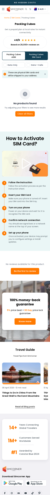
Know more (25, 321)
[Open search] (26, 9)
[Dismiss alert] (45, 74)
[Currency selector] (40, 9)
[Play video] (25, 163)
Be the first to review (25, 271)
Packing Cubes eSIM (14, 55)
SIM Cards (15, 18)
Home (7, 18)
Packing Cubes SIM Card (36, 55)
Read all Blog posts (25, 406)
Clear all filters (25, 113)
